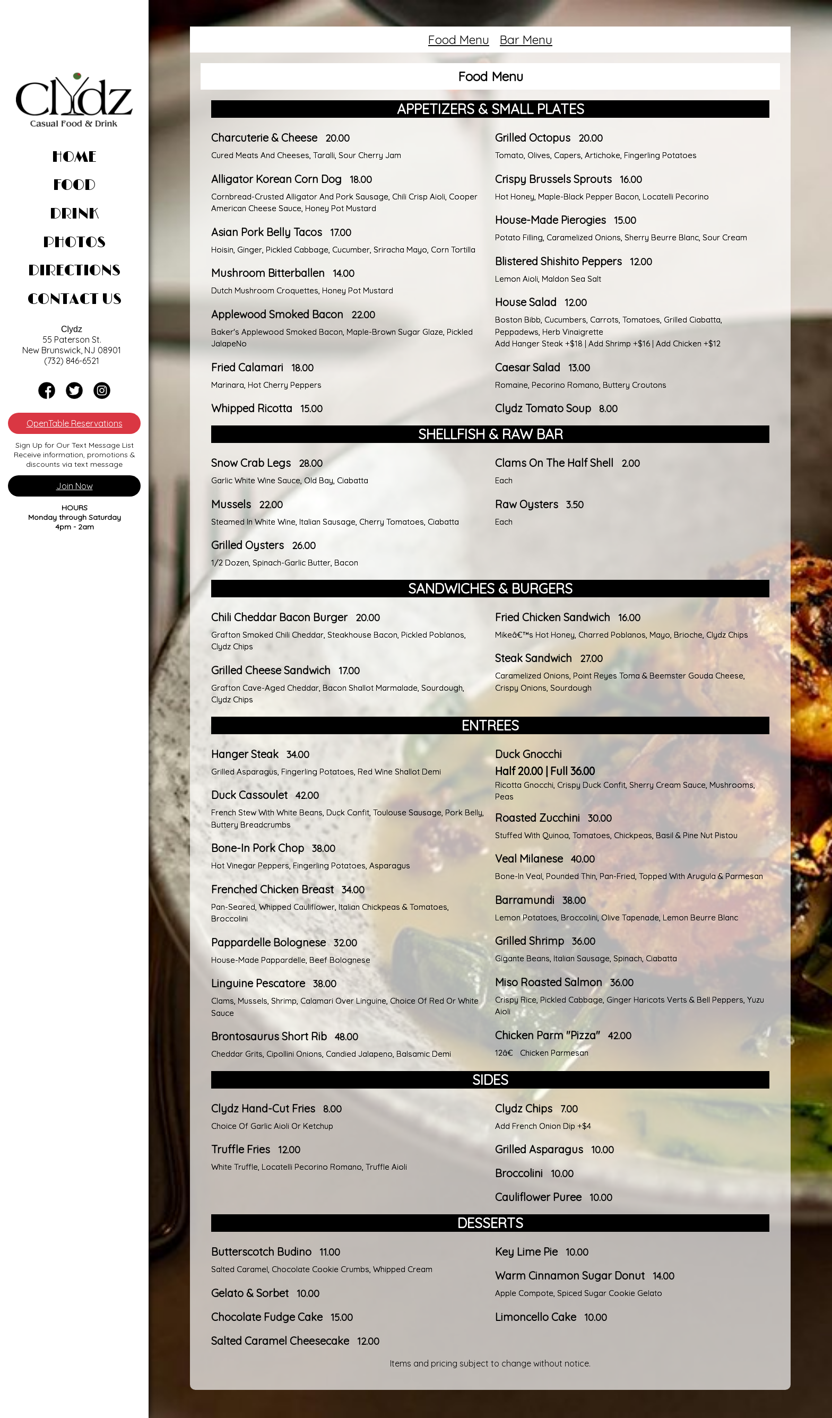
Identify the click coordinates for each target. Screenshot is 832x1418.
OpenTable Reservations (75, 423)
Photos (74, 243)
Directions (74, 271)
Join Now (74, 486)
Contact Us (75, 300)
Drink (74, 214)
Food (74, 186)
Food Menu (458, 39)
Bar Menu (526, 39)
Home (74, 158)
